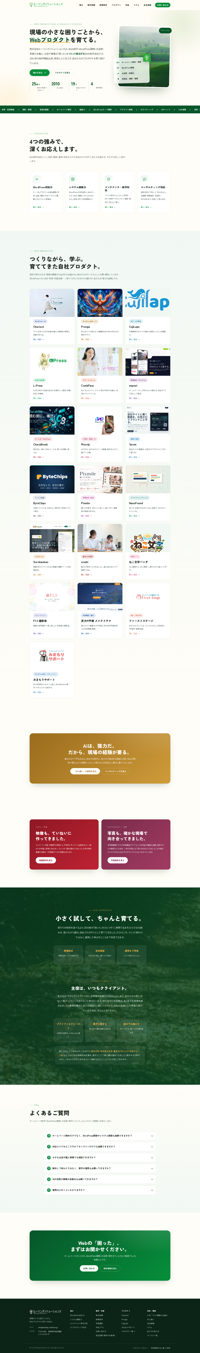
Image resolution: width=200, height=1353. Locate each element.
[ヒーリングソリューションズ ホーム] (46, 5)
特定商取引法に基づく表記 (160, 1348)
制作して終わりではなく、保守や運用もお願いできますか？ (81, 1168)
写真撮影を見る (117, 860)
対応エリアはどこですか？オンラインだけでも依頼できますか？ (83, 1146)
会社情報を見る (110, 1268)
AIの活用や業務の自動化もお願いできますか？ (75, 1179)
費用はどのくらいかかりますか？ (68, 1190)
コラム (136, 5)
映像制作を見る (46, 860)
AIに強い (150, 1319)
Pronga (124, 1319)
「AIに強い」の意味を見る (85, 771)
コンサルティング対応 (78, 1327)
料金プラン (100, 1327)
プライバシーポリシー (140, 1348)
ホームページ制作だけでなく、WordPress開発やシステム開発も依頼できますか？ (92, 1135)
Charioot (125, 1315)
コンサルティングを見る (115, 771)
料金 (127, 5)
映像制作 (103, 5)
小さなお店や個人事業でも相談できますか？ (74, 1157)
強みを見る (39, 72)
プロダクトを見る (62, 72)
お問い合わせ (162, 5)
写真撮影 (99, 1323)
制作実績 (91, 5)
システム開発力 (76, 1319)
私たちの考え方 (153, 1331)
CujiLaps (125, 1323)
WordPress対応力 (77, 1315)
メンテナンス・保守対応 (79, 1323)
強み (81, 5)
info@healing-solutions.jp (48, 1327)
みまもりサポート (128, 1327)
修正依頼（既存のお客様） (105, 1335)
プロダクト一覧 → (128, 1331)
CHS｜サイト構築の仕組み (157, 1315)
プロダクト (116, 5)
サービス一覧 (152, 1335)
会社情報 (147, 5)
